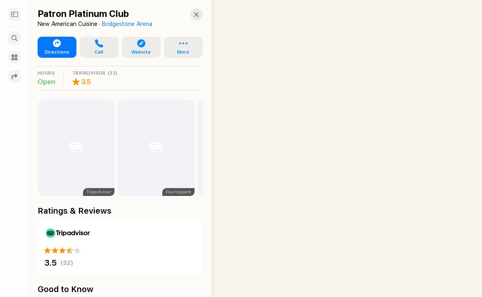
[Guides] (14, 57)
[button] (188, 14)
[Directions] (14, 76)
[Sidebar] (14, 14)
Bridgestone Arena (127, 24)
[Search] (14, 38)
